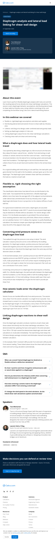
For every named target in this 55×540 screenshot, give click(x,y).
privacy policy (17, 533)
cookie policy (27, 533)
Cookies (31, 527)
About (30, 514)
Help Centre (6, 525)
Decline (7, 537)
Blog (4, 517)
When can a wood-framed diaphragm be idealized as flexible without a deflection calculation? (27, 361)
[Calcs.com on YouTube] (7, 491)
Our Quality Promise (8, 505)
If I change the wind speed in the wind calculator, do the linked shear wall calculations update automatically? (27, 393)
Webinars (5, 12)
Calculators (6, 499)
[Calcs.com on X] (13, 491)
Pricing (5, 507)
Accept (15, 537)
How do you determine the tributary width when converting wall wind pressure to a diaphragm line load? (27, 377)
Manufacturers (33, 505)
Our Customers (33, 517)
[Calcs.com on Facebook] (10, 491)
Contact (31, 519)
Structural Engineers (34, 499)
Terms (30, 525)
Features (5, 502)
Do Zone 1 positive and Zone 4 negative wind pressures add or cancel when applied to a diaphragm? (27, 369)
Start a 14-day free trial (12, 471)
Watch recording (10, 33)
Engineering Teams (34, 502)
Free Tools (6, 514)
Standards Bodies (34, 507)
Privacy (31, 522)
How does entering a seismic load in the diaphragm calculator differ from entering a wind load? (27, 385)
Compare (5, 522)
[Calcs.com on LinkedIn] (4, 491)
